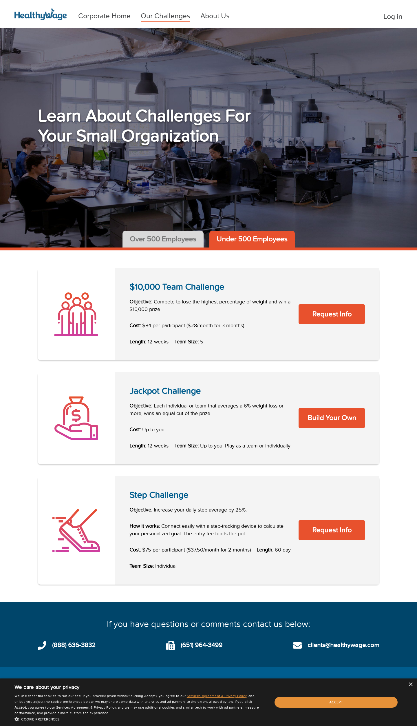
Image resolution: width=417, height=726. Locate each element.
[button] (139, 719)
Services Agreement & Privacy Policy (217, 696)
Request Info (332, 314)
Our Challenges (165, 16)
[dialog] (208, 702)
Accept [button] (336, 702)
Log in (393, 16)
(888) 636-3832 (74, 645)
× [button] (410, 685)
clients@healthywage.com (343, 645)
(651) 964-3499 (201, 645)
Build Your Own (332, 418)
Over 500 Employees (163, 239)
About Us (215, 16)
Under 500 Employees (252, 239)
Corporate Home (104, 16)
